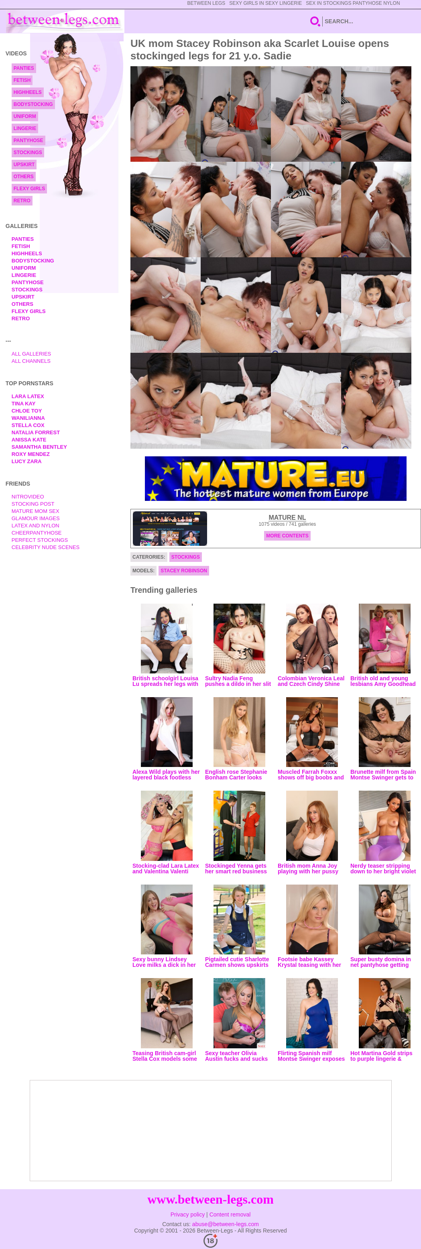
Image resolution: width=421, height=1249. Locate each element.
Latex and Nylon (35, 526)
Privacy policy (188, 1214)
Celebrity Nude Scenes (46, 547)
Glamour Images (36, 518)
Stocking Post (33, 504)
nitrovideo (28, 497)
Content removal (230, 1214)
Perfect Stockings (40, 540)
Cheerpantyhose (37, 533)
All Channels (31, 361)
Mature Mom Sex (35, 511)
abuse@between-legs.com (225, 1224)
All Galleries (31, 354)
